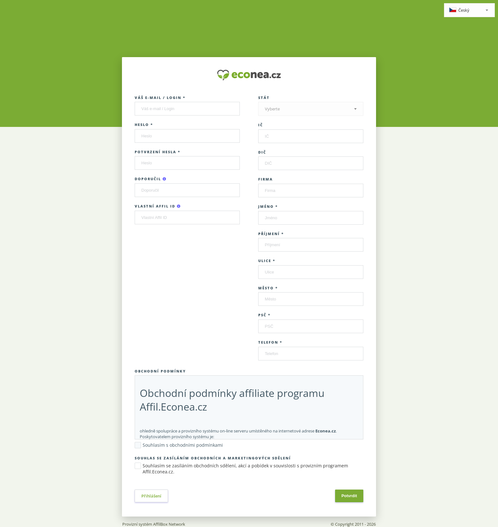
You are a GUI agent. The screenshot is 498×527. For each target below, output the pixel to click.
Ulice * (266, 260)
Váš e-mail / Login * (160, 97)
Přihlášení (151, 496)
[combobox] (469, 10)
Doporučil (151, 178)
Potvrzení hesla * (157, 151)
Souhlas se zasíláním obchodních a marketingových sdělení (213, 458)
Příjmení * (271, 233)
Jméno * (268, 206)
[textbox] (469, 10)
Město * (268, 288)
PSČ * (264, 315)
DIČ (262, 152)
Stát (264, 97)
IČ (260, 124)
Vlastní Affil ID (158, 206)
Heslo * (144, 124)
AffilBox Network (169, 524)
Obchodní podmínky (160, 371)
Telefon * (270, 342)
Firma (265, 179)
